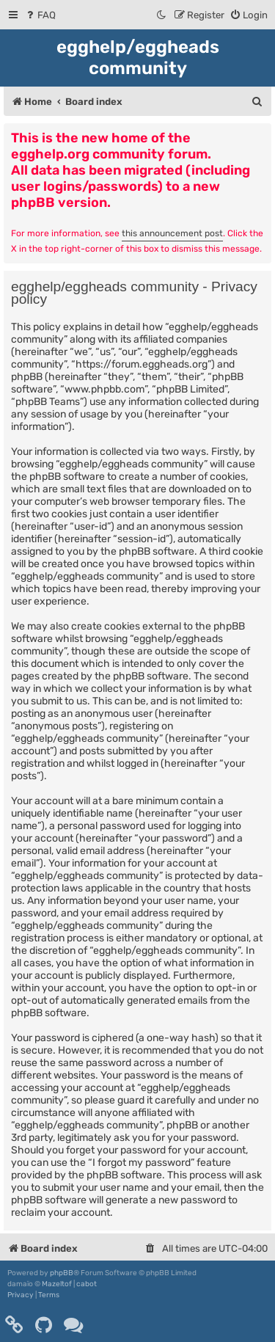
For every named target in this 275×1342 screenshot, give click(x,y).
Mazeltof (57, 1284)
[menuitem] (40, 15)
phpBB (61, 1273)
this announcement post (172, 233)
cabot (86, 1284)
